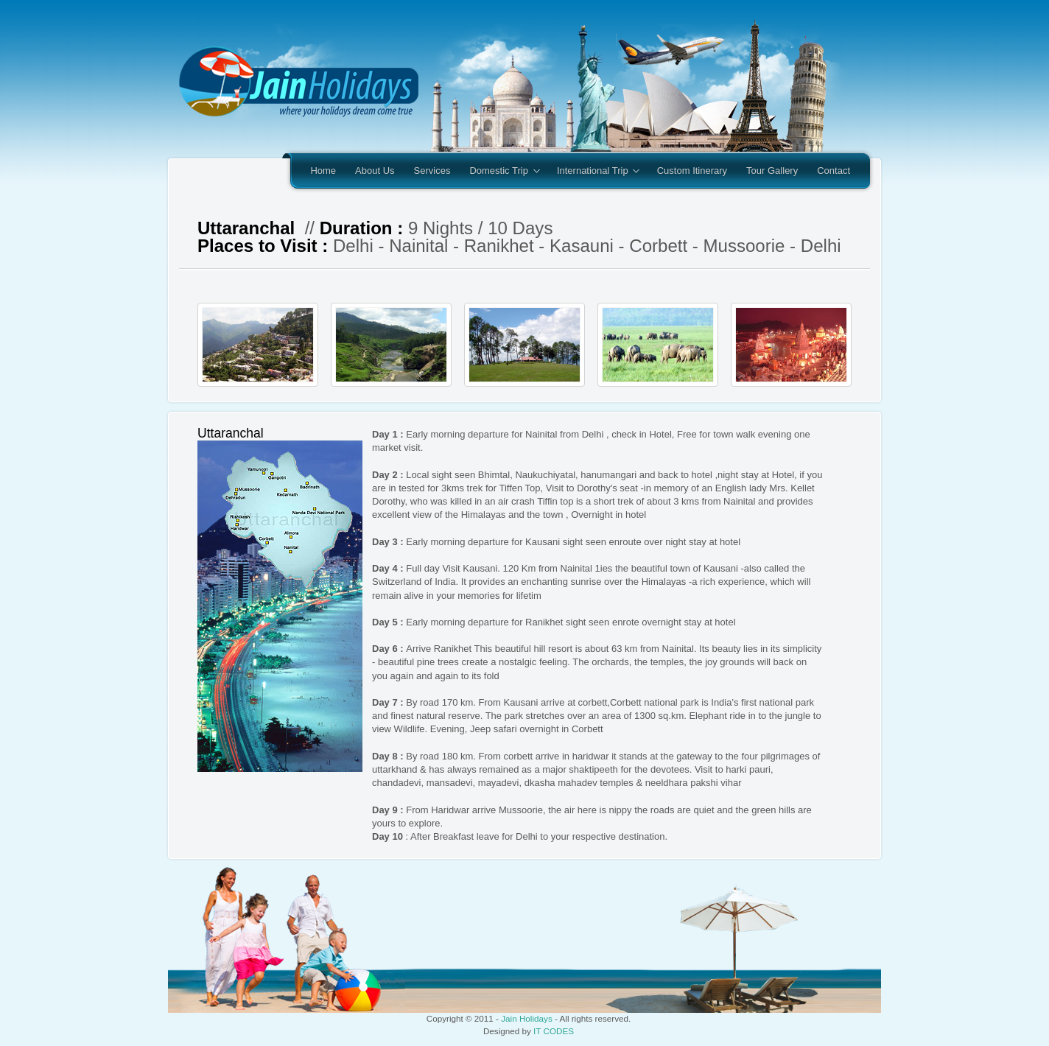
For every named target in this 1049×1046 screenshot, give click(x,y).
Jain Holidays (526, 1018)
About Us (374, 170)
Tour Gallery (772, 170)
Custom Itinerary (692, 170)
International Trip (593, 171)
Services (432, 170)
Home (323, 170)
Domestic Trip (499, 171)
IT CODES (553, 1031)
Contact (833, 170)
